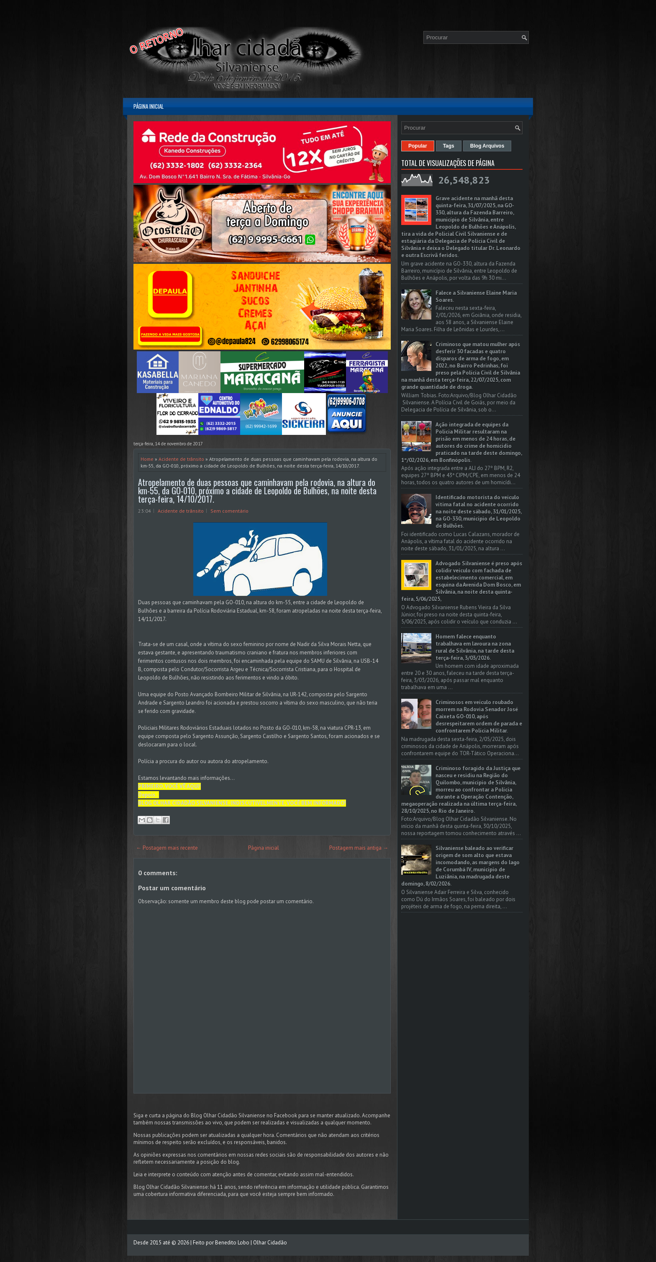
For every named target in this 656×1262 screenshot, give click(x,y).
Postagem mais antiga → (358, 847)
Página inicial (148, 106)
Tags (448, 146)
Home (147, 459)
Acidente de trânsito (181, 459)
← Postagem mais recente (167, 847)
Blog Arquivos (487, 146)
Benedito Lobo (232, 1242)
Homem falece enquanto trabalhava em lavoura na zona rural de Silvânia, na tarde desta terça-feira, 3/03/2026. (475, 647)
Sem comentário (229, 511)
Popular (417, 146)
